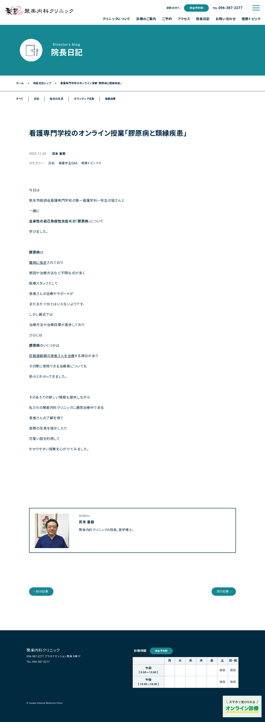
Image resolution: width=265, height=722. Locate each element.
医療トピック (251, 19)
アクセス (184, 19)
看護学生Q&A (68, 163)
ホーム (20, 83)
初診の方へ (173, 7)
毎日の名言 (56, 98)
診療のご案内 (146, 19)
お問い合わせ (226, 19)
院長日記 (203, 19)
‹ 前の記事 (41, 591)
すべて (19, 98)
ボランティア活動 (84, 98)
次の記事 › (224, 591)
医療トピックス (91, 163)
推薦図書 (110, 98)
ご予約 (167, 19)
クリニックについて (116, 19)
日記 (36, 98)
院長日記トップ (42, 83)
